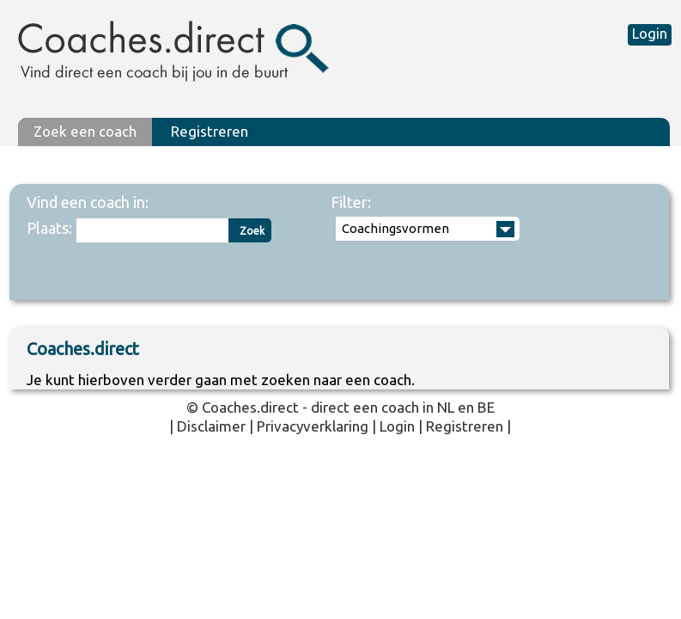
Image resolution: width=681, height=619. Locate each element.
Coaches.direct (250, 407)
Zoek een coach (85, 131)
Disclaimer (211, 426)
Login (649, 33)
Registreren (209, 131)
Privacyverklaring (312, 426)
